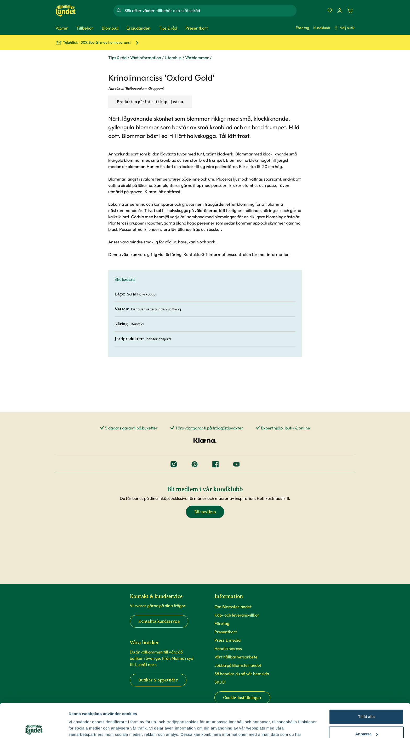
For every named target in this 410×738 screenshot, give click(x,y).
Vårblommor (197, 57)
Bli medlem (205, 512)
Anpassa (366, 700)
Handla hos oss (228, 648)
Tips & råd (117, 57)
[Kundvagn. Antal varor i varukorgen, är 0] (350, 10)
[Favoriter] (330, 10)
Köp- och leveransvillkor (236, 615)
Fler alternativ (82, 727)
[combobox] (210, 10)
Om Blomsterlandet (233, 606)
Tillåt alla (366, 683)
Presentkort (225, 631)
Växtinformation (145, 57)
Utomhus (173, 57)
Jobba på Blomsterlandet (237, 665)
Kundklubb (321, 27)
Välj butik (344, 27)
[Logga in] (340, 10)
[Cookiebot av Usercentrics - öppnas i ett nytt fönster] (34, 728)
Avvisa (366, 717)
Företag (302, 27)
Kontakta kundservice (159, 621)
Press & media (227, 640)
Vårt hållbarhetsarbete (236, 656)
